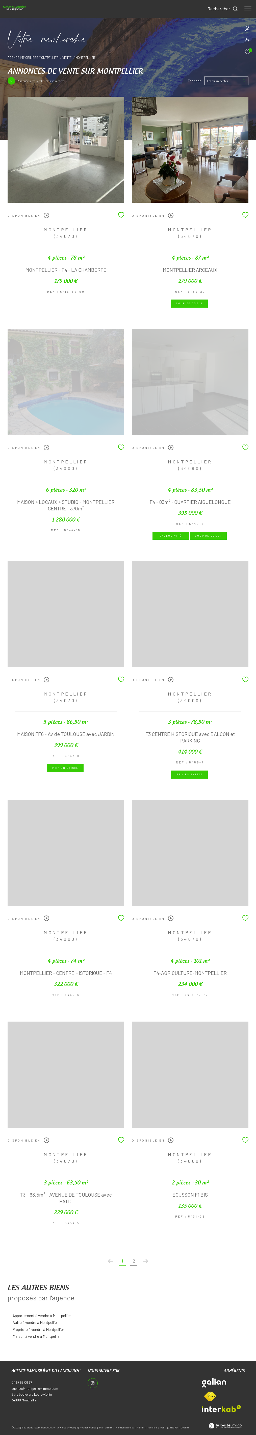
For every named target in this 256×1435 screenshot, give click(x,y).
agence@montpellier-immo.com (34, 1389)
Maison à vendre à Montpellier (37, 1336)
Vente (66, 57)
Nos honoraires (88, 1427)
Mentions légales (124, 1427)
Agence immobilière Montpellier (33, 57)
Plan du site (106, 1427)
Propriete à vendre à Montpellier (38, 1329)
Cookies (185, 1427)
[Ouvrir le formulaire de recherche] (223, 9)
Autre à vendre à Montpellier (35, 1322)
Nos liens (152, 1427)
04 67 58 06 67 (21, 1382)
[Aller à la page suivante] (145, 1261)
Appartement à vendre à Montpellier (42, 1315)
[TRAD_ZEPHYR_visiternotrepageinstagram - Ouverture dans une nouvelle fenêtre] (93, 1383)
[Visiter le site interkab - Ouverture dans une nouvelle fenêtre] (221, 1408)
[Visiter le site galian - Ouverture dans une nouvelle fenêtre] (214, 1383)
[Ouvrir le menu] (248, 9)
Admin (141, 1427)
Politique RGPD (169, 1427)
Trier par (194, 81)
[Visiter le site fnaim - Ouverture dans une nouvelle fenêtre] (210, 1396)
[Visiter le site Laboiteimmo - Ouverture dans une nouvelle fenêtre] (225, 1426)
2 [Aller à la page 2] (134, 1261)
